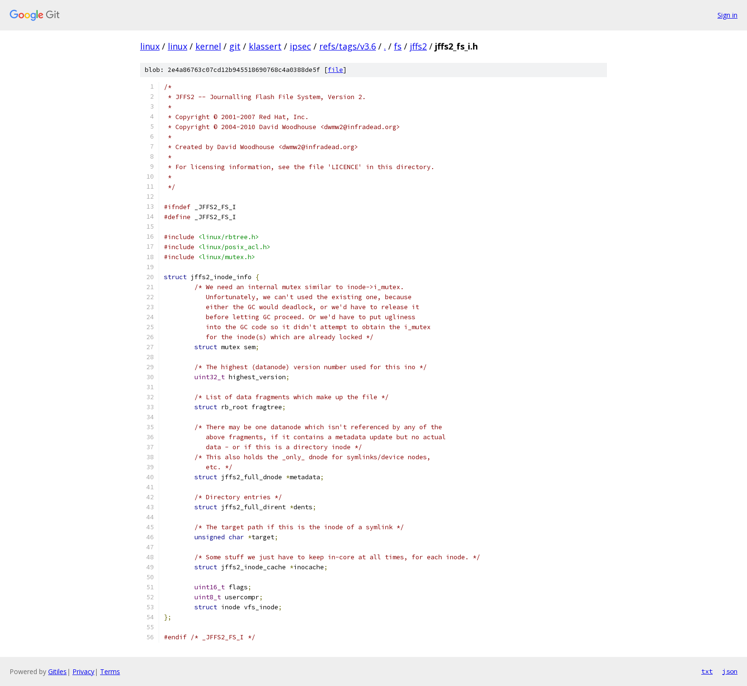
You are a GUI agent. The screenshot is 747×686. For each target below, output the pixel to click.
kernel (208, 46)
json (729, 671)
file (335, 70)
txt (707, 671)
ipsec (300, 46)
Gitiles (57, 671)
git (235, 46)
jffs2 (418, 46)
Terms (110, 671)
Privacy (83, 671)
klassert (265, 46)
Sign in (727, 15)
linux (150, 46)
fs (398, 46)
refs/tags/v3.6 (347, 46)
